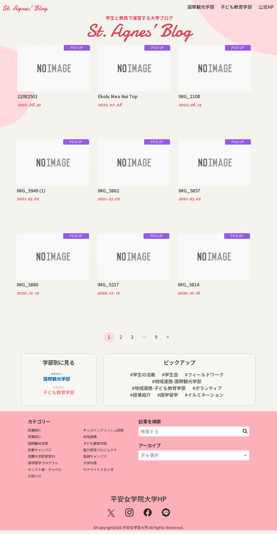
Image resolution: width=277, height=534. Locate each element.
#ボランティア (207, 388)
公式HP (266, 6)
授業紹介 (34, 430)
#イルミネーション (204, 394)
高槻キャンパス (95, 456)
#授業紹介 (140, 394)
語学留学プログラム (43, 462)
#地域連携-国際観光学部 (176, 381)
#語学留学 (167, 394)
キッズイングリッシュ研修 (103, 430)
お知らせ (34, 476)
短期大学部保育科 (41, 456)
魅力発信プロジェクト (100, 449)
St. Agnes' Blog (24, 8)
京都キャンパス (39, 449)
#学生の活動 (142, 374)
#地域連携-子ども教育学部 (159, 388)
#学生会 (170, 374)
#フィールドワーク (204, 374)
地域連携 (90, 436)
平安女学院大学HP (138, 499)
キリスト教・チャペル (45, 469)
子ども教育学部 (236, 6)
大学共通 (90, 462)
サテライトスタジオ (98, 469)
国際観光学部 (200, 6)
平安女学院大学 (135, 527)
